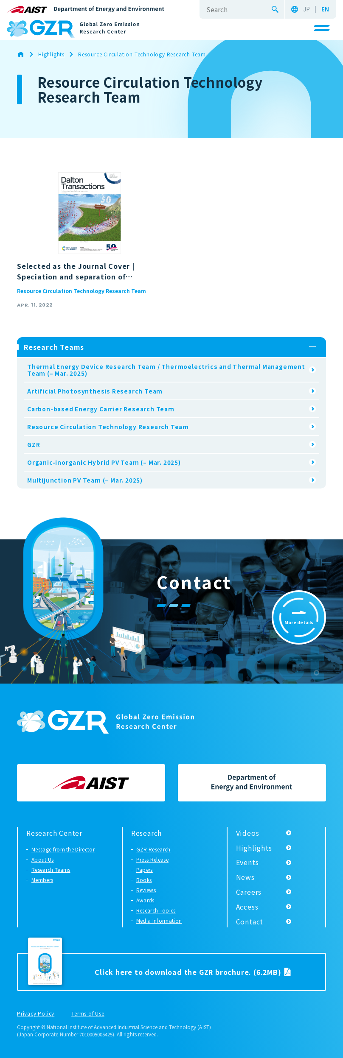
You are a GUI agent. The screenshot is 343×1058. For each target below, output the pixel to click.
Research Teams (50, 869)
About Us (42, 859)
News (245, 877)
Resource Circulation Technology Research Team (81, 291)
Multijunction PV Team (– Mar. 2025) (85, 480)
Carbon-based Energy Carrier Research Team (100, 409)
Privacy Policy (35, 1013)
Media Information (159, 920)
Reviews (146, 889)
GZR (33, 444)
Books (144, 879)
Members (42, 879)
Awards (145, 900)
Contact (250, 921)
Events (247, 862)
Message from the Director (63, 849)
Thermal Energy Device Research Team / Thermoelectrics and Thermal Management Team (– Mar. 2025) (166, 369)
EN (325, 9)
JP (306, 9)
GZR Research (153, 849)
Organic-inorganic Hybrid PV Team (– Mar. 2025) (104, 462)
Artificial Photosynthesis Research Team (95, 391)
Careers (249, 892)
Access (247, 907)
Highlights (254, 848)
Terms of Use (87, 1013)
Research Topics (156, 910)
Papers (144, 869)
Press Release (152, 859)
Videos (247, 833)
